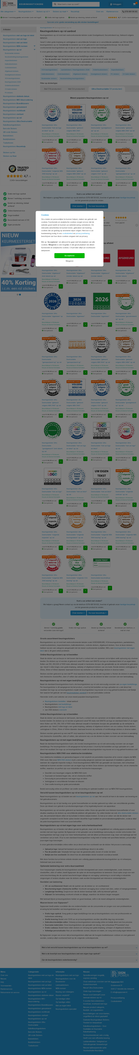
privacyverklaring (83, 233)
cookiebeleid (67, 233)
